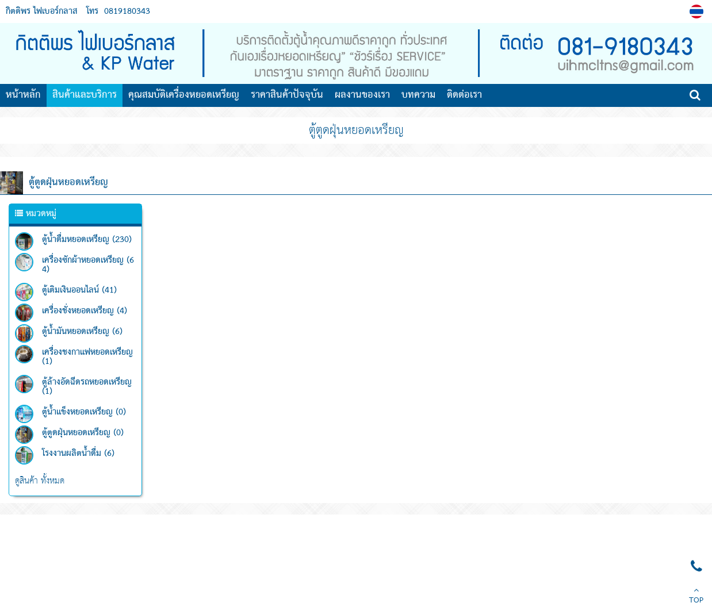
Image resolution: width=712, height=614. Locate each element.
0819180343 (127, 11)
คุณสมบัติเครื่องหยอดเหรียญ (183, 95)
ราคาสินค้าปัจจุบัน (287, 95)
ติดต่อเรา (464, 95)
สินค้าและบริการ (84, 95)
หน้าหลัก (23, 95)
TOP (696, 597)
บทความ (418, 95)
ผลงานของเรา (362, 95)
